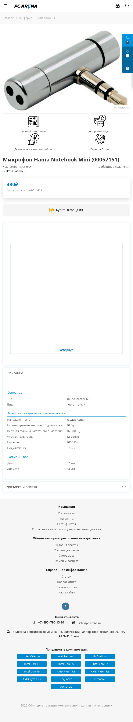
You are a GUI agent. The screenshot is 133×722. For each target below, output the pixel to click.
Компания (66, 507)
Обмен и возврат (66, 561)
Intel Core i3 (32, 664)
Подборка (66, 679)
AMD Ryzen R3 (66, 671)
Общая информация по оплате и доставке (66, 538)
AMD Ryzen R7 (32, 679)
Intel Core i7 (100, 664)
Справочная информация (66, 570)
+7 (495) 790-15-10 (51, 622)
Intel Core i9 (32, 671)
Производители (67, 587)
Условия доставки (66, 550)
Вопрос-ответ (66, 582)
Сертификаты (66, 524)
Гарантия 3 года (99, 149)
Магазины (66, 518)
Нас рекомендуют (99, 131)
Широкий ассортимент (33, 131)
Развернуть (66, 350)
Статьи (66, 576)
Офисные (66, 686)
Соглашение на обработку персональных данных (66, 529)
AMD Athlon (100, 656)
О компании (66, 513)
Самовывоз (66, 555)
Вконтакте (65, 606)
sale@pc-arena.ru (89, 623)
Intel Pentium (65, 656)
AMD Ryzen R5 (100, 671)
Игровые (100, 679)
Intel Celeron (32, 656)
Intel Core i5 (66, 664)
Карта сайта (67, 592)
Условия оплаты (66, 545)
